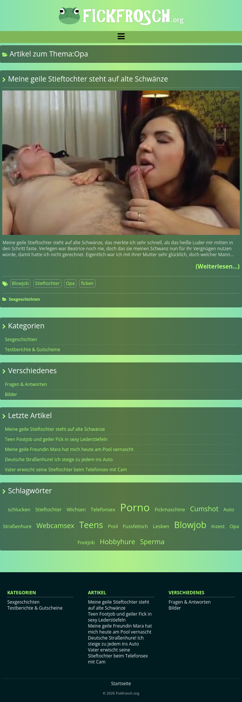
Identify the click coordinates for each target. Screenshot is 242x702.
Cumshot (204, 508)
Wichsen (76, 509)
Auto (228, 509)
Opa (70, 283)
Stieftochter (47, 283)
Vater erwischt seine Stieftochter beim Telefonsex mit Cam (66, 469)
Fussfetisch (135, 526)
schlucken (19, 509)
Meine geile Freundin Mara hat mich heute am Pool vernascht (69, 449)
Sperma (152, 541)
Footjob (86, 542)
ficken (87, 283)
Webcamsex (55, 525)
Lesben (161, 526)
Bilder (11, 394)
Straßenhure (17, 526)
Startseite (121, 683)
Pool (113, 526)
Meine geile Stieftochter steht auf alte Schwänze (88, 79)
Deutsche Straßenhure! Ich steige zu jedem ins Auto (59, 459)
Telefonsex (103, 509)
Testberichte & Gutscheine (32, 349)
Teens (91, 525)
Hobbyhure (117, 541)
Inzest (218, 526)
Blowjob (20, 283)
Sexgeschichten (24, 299)
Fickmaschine (170, 509)
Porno (135, 507)
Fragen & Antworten (26, 384)
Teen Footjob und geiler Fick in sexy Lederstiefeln (56, 439)
